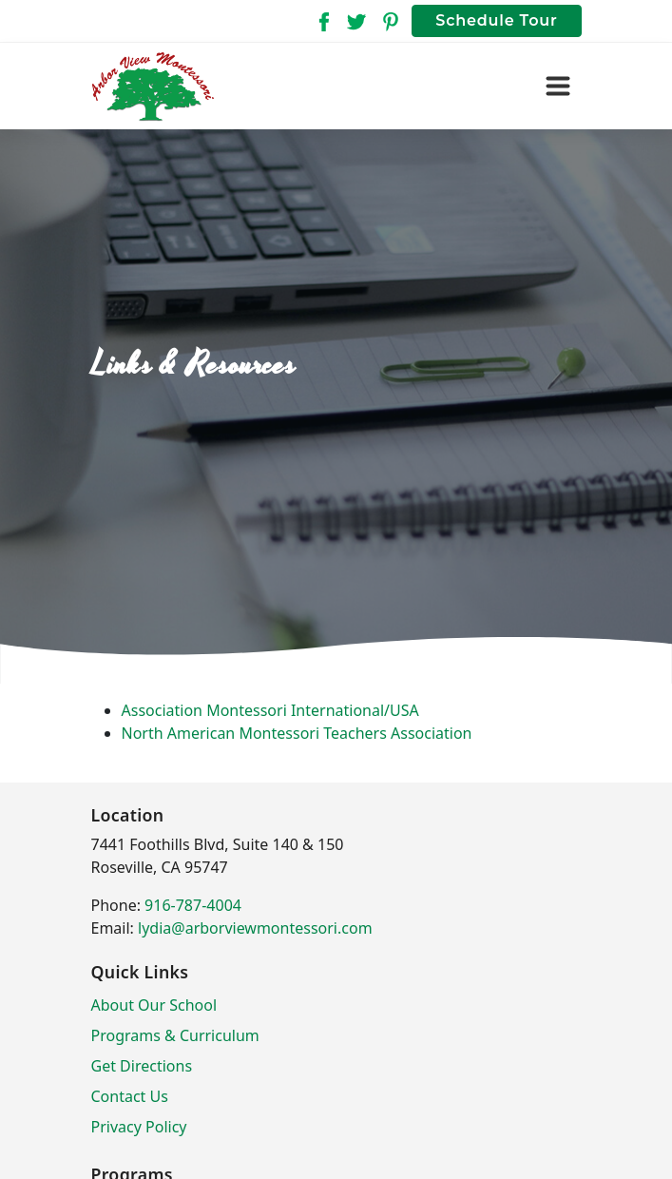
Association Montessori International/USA (270, 710)
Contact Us (129, 1096)
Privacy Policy (139, 1126)
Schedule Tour (496, 20)
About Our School (154, 1005)
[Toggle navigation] (558, 86)
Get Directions (142, 1065)
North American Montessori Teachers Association (297, 733)
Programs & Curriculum (175, 1035)
